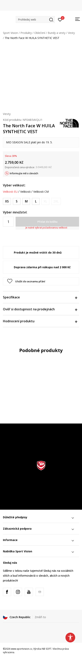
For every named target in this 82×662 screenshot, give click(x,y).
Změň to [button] (40, 617)
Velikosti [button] (25, 191)
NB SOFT (46, 648)
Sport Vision (10, 33)
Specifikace (40, 297)
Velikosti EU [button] (10, 191)
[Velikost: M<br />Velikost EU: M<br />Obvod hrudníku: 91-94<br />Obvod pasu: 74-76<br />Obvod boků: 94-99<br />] (26, 201)
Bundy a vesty (56, 33)
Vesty (71, 33)
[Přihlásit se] (60, 19)
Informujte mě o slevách (24, 173)
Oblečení (39, 33)
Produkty (26, 33)
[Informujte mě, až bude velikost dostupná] (45, 201)
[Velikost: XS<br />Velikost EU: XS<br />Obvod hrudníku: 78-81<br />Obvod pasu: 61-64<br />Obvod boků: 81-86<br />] (7, 201)
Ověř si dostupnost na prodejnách (40, 309)
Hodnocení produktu (40, 321)
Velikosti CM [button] (41, 191)
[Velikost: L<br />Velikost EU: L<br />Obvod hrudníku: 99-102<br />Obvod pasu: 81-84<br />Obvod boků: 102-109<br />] (36, 201)
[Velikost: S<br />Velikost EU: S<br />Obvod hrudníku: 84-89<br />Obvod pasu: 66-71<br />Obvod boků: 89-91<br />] (16, 201)
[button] (35, 19)
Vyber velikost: (14, 185)
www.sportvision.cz (21, 648)
